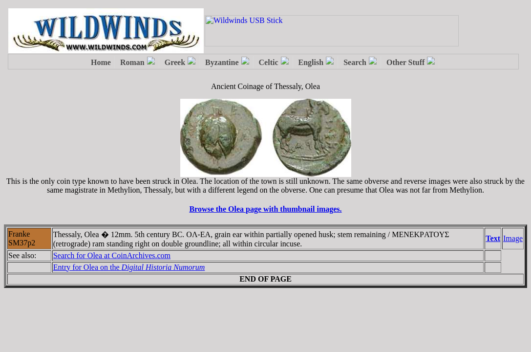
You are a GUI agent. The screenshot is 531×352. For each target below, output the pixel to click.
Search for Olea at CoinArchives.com (111, 255)
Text (493, 238)
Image (513, 238)
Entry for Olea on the (129, 267)
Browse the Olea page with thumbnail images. (265, 209)
